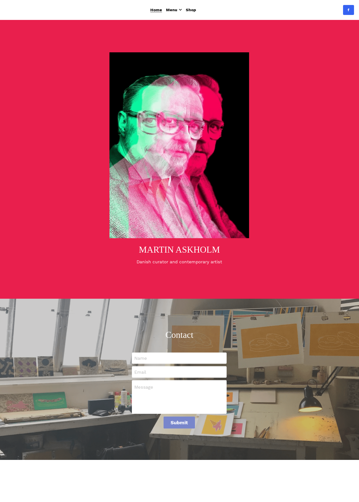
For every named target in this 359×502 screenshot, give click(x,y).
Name (140, 358)
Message (143, 387)
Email (140, 372)
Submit (179, 423)
